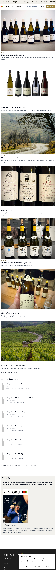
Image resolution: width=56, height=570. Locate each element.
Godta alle (48, 566)
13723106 (21, 388)
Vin (12, 6)
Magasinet (18, 6)
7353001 (13, 416)
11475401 (13, 430)
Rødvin (7, 388)
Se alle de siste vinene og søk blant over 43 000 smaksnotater (18, 465)
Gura (7, 386)
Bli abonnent (50, 6)
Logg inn (42, 6)
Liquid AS (13, 388)
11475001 (13, 458)
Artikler (7, 6)
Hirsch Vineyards (10, 400)
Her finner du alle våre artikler (9, 372)
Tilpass (25, 566)
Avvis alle (37, 566)
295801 (12, 444)
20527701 (13, 402)
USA (7, 402)
